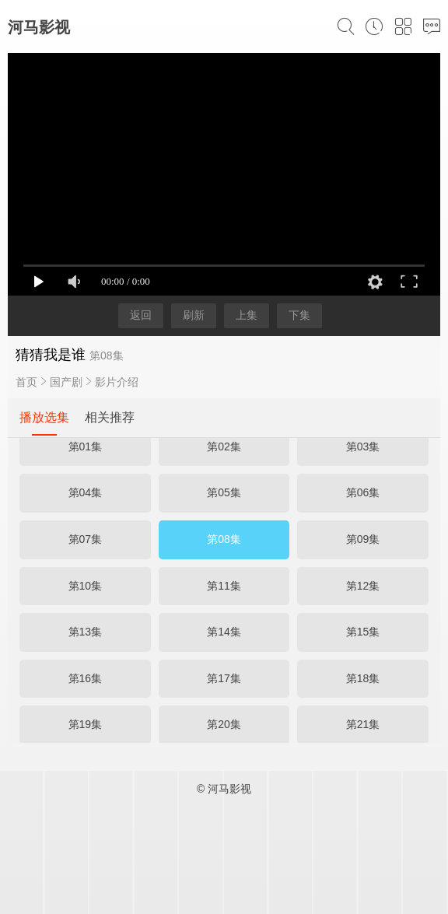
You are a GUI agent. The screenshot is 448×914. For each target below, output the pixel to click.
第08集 (224, 539)
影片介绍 (116, 382)
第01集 (85, 446)
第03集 (363, 446)
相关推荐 (110, 417)
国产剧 (66, 382)
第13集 (85, 631)
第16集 (85, 678)
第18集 (363, 678)
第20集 (224, 724)
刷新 (194, 315)
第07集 (85, 539)
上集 (246, 315)
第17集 (224, 678)
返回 (141, 315)
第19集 (85, 724)
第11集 (224, 586)
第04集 (85, 492)
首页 (26, 382)
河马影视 (39, 27)
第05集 (224, 492)
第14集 (224, 631)
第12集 (363, 586)
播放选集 (44, 417)
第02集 (224, 446)
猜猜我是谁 (51, 354)
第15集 (363, 631)
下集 (299, 315)
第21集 (363, 724)
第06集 (363, 492)
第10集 (85, 586)
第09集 (363, 539)
